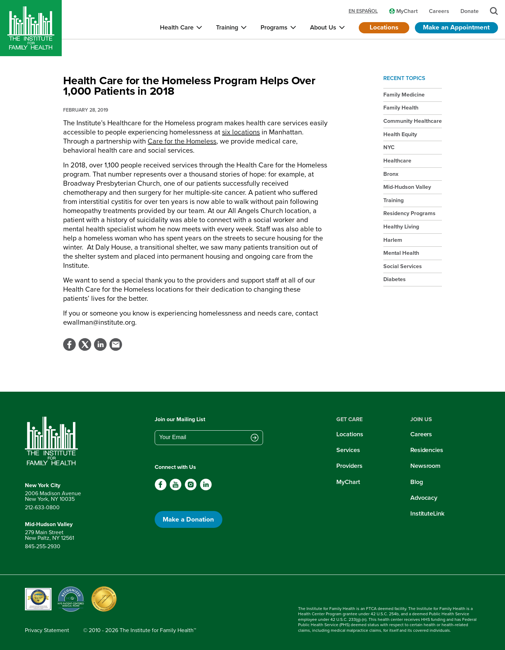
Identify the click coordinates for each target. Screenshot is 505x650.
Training (393, 200)
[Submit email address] (254, 438)
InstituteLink (427, 513)
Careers (421, 434)
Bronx (390, 174)
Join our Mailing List (180, 419)
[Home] (31, 28)
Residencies (426, 450)
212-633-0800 (42, 507)
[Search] (494, 11)
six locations (241, 132)
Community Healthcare (412, 121)
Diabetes (394, 279)
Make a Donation (188, 519)
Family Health (400, 108)
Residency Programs (409, 213)
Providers (349, 465)
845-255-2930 (42, 546)
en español (363, 11)
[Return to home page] (53, 441)
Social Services (402, 266)
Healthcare (397, 161)
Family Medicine (404, 95)
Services (348, 450)
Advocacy (423, 497)
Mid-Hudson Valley (407, 187)
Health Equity (400, 134)
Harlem (392, 240)
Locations (384, 27)
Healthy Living (401, 227)
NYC (389, 147)
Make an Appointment (456, 27)
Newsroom (425, 465)
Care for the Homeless (182, 141)
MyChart (348, 481)
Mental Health (401, 253)
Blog (416, 481)
